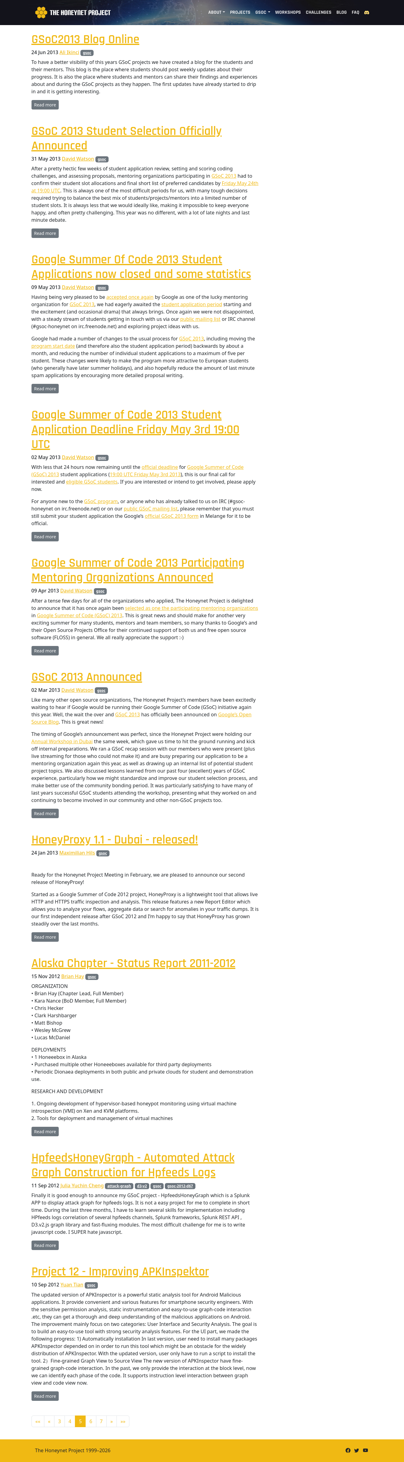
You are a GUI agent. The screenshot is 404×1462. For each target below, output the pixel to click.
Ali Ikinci (69, 52)
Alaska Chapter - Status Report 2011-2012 (133, 963)
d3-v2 (142, 1186)
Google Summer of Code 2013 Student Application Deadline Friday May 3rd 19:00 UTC (135, 429)
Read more (45, 105)
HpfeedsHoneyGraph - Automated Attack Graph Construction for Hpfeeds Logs (133, 1165)
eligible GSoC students (91, 481)
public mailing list (200, 319)
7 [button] (101, 1421)
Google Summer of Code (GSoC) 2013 (79, 615)
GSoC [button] (260, 12)
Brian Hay (72, 976)
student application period (191, 304)
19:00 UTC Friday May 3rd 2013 (145, 474)
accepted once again (130, 297)
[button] (38, 1421)
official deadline (160, 467)
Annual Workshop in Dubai (62, 741)
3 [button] (59, 1421)
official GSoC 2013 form (171, 516)
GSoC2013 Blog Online (85, 39)
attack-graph (119, 1186)
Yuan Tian (72, 1284)
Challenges (319, 12)
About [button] (214, 12)
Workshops (288, 12)
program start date (53, 346)
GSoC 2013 (224, 176)
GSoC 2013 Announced (87, 677)
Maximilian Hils (77, 852)
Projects (240, 12)
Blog (341, 12)
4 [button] (70, 1421)
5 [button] (80, 1421)
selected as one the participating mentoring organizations (191, 608)
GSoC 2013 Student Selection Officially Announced (127, 139)
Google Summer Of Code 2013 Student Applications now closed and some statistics (141, 267)
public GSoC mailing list (151, 508)
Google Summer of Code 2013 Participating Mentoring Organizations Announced (138, 570)
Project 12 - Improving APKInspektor (120, 1272)
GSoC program (101, 501)
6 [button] (90, 1421)
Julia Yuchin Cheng (82, 1185)
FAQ (355, 12)
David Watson (78, 158)
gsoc (87, 52)
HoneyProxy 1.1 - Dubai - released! (115, 840)
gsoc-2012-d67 (180, 1186)
